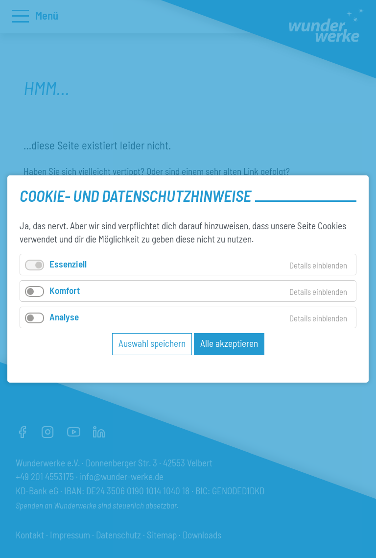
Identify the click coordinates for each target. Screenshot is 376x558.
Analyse (64, 316)
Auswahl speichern (152, 343)
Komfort (64, 290)
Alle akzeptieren (229, 343)
